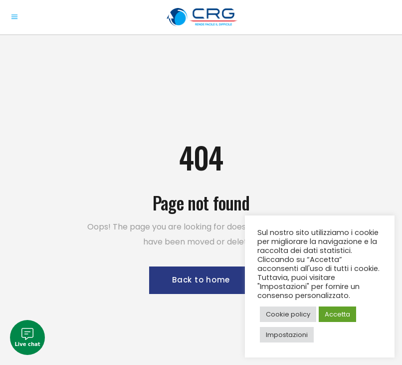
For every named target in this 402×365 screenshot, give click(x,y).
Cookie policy (288, 314)
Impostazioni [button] (287, 335)
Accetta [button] (337, 314)
